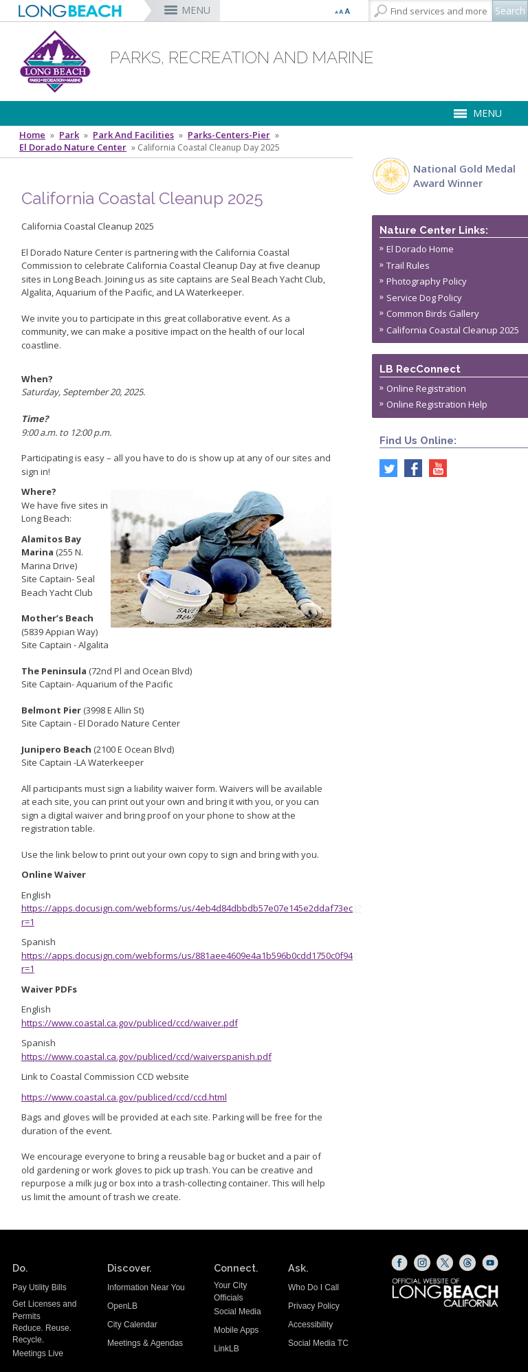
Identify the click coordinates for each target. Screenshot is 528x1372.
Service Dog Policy (424, 297)
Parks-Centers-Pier (229, 135)
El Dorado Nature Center (72, 147)
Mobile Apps (236, 1330)
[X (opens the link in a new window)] (445, 1262)
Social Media (237, 1311)
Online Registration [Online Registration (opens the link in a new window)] (426, 388)
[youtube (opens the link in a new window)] (434, 467)
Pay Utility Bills (39, 1287)
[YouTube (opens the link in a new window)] (490, 1262)
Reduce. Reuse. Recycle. (42, 1334)
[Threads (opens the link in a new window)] (467, 1262)
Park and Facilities (133, 135)
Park (69, 135)
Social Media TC (318, 1343)
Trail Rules (408, 265)
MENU (196, 9)
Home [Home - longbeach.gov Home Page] (32, 135)
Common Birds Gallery (432, 313)
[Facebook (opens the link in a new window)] (399, 1262)
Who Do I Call (313, 1287)
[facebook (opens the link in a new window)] (409, 467)
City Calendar (132, 1324)
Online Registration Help (436, 404)
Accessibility (310, 1324)
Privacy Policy (314, 1306)
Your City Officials (230, 1291)
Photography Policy (426, 281)
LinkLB (226, 1348)
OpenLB (122, 1306)
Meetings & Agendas (145, 1343)
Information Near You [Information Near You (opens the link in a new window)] (146, 1287)
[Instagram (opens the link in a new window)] (422, 1262)
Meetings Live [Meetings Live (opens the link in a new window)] (37, 1353)
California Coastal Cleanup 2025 (452, 330)
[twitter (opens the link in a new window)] (385, 467)
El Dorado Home (420, 249)
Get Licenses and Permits (44, 1309)
